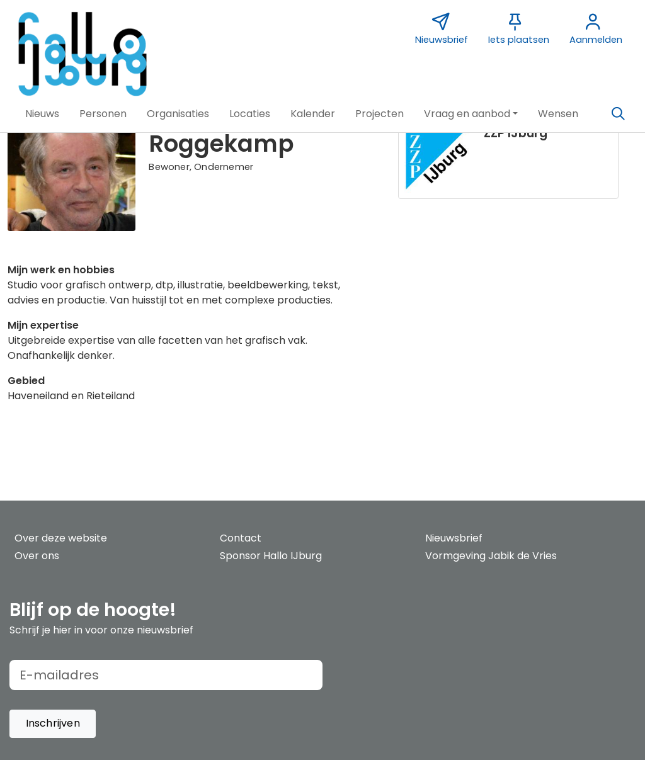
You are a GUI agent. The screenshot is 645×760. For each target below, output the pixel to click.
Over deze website (60, 538)
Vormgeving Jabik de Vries (491, 555)
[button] (42, 114)
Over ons (36, 555)
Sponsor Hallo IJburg (271, 555)
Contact (240, 538)
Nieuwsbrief (453, 538)
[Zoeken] (618, 114)
